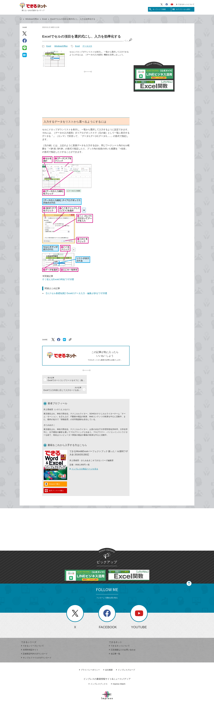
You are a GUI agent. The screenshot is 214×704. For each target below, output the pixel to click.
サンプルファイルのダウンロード (36, 648)
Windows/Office (32, 19)
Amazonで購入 (54, 474)
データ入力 (87, 46)
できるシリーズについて (32, 636)
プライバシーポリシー (89, 660)
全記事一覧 (114, 644)
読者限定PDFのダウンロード (34, 644)
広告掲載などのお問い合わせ (122, 640)
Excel (44, 19)
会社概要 (108, 660)
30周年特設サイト (29, 640)
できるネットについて (185, 4)
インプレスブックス (98, 674)
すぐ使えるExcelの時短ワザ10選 (58, 279)
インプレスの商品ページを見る (83, 459)
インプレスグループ (125, 660)
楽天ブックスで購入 (56, 481)
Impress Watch (118, 674)
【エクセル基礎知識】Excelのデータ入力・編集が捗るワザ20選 (76, 293)
